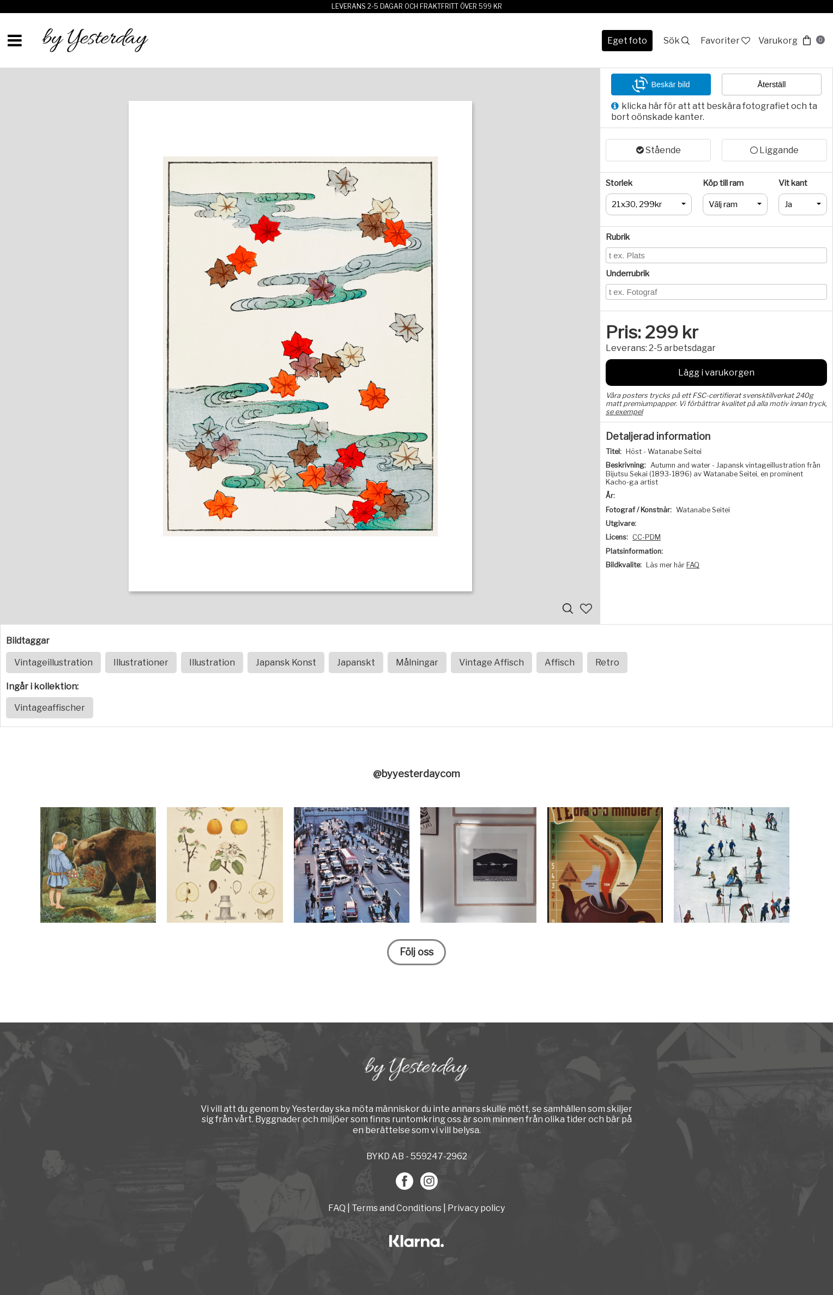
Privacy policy (476, 1208)
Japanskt (356, 662)
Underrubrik (627, 274)
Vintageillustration (53, 662)
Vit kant (792, 183)
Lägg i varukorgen (716, 372)
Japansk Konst (286, 662)
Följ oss (416, 952)
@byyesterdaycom (416, 773)
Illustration (212, 662)
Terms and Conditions (397, 1208)
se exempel (624, 412)
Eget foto (627, 40)
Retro (607, 662)
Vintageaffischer (49, 708)
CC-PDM (646, 537)
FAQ (692, 565)
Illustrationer (140, 662)
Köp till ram (723, 183)
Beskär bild (661, 84)
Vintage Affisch (491, 662)
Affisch (560, 662)
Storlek (619, 183)
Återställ (772, 84)
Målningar (417, 662)
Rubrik (618, 237)
